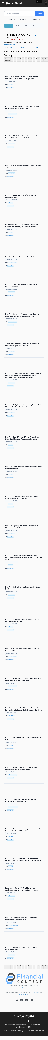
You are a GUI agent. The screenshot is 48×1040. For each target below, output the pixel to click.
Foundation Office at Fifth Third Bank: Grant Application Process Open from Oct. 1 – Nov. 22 (21, 889)
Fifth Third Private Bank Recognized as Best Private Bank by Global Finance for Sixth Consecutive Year (23, 137)
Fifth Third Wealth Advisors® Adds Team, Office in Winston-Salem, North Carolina (22, 497)
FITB (33, 34)
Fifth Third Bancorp (12, 114)
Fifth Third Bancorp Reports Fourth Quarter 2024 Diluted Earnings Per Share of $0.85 (22, 107)
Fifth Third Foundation (13, 807)
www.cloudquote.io (24, 988)
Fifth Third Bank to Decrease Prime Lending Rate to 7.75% (23, 588)
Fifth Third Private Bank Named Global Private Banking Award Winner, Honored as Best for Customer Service (23, 557)
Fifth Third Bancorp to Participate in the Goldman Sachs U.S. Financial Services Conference (22, 315)
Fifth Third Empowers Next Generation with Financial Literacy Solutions (23, 468)
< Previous (7, 59)
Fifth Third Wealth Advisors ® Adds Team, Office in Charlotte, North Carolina (22, 620)
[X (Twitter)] (17, 1000)
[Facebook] (22, 1000)
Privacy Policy (35, 992)
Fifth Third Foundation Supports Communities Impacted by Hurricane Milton (21, 800)
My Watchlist (23, 19)
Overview (8, 30)
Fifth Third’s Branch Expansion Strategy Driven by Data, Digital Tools (22, 285)
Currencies (19, 30)
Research (36, 47)
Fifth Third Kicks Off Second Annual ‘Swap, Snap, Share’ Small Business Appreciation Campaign (22, 438)
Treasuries (34, 30)
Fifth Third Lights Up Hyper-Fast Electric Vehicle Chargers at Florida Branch (21, 527)
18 (38, 58)
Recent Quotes (9, 19)
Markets (9, 26)
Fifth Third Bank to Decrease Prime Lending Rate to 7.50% (23, 167)
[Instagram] (31, 1000)
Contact (27, 1030)
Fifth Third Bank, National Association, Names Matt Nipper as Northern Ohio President (23, 406)
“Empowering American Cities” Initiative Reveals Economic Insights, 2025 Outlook (22, 345)
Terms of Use (34, 1030)
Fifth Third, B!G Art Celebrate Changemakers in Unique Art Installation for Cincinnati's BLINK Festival (23, 859)
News (13, 30)
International (27, 30)
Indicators (35, 19)
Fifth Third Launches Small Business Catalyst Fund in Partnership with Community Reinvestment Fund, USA (23, 709)
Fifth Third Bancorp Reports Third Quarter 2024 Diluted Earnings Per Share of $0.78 (21, 768)
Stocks (18, 26)
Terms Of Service (24, 994)
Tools (34, 26)
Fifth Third (11, 84)
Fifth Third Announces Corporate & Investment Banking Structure (21, 948)
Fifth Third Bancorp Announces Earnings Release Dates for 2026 (22, 650)
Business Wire (10, 87)
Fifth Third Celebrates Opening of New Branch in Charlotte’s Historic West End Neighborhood (22, 78)
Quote (11, 47)
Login (39, 1)
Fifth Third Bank (12, 143)
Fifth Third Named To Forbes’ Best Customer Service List (23, 739)
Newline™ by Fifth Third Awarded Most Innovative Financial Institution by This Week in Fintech (22, 226)
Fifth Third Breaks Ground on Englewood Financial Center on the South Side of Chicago (22, 830)
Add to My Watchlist (9, 44)
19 (42, 58)
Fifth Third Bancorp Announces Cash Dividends (21, 257)
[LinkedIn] (26, 1000)
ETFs (26, 26)
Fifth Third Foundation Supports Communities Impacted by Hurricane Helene (21, 919)
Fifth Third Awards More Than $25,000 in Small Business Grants (21, 196)
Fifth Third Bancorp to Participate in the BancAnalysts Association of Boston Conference (23, 679)
